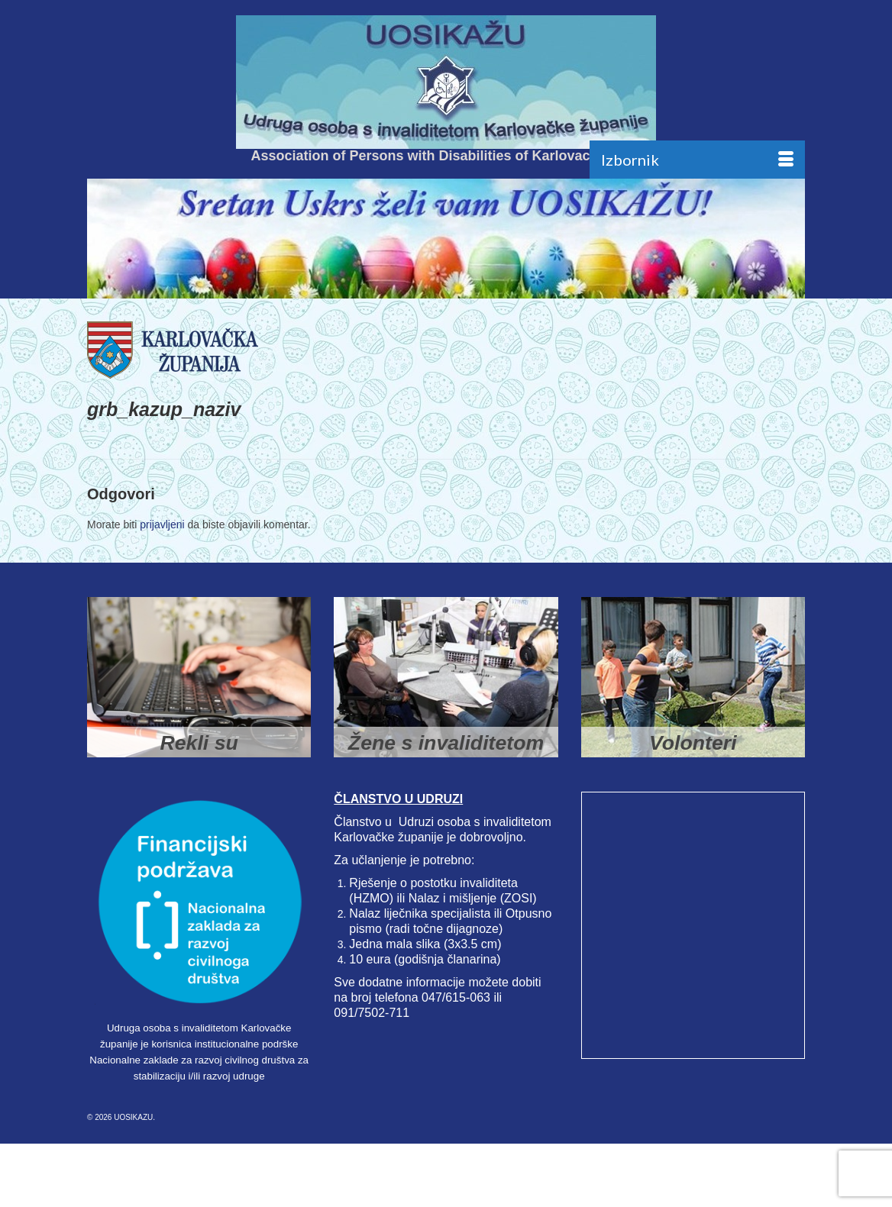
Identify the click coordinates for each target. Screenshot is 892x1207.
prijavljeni (162, 524)
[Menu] (697, 159)
